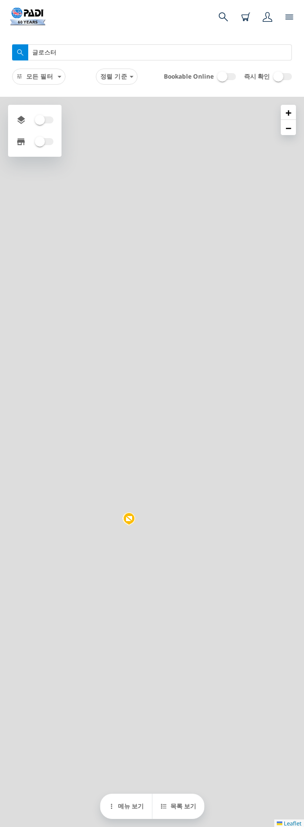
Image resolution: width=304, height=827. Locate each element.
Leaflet (289, 823)
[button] (129, 519)
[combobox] (152, 52)
